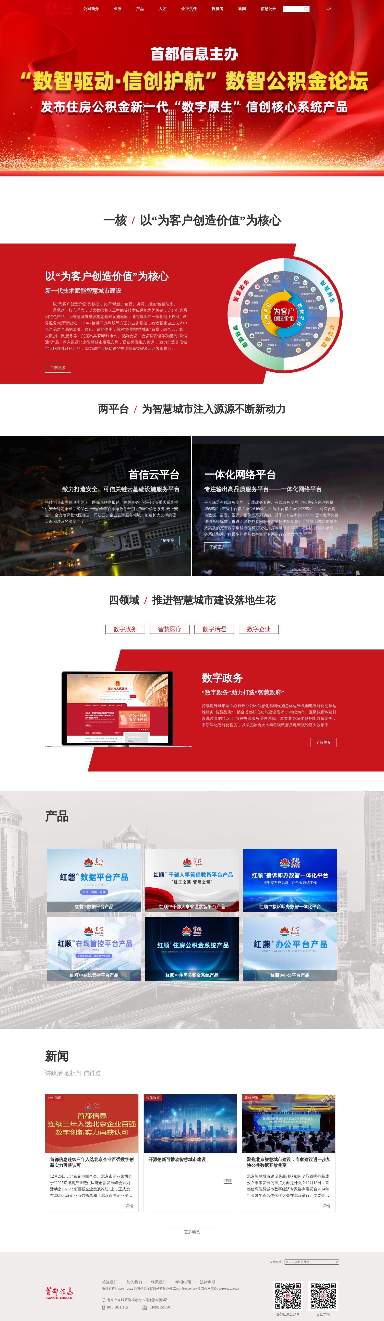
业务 (117, 9)
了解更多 (58, 368)
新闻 (242, 9)
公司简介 (91, 9)
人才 (163, 9)
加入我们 (134, 1282)
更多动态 (192, 1232)
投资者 (217, 9)
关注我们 (110, 1282)
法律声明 (208, 1282)
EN (329, 8)
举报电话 (183, 1282)
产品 (140, 9)
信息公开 (268, 9)
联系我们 (159, 1282)
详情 (129, 1206)
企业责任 (189, 9)
